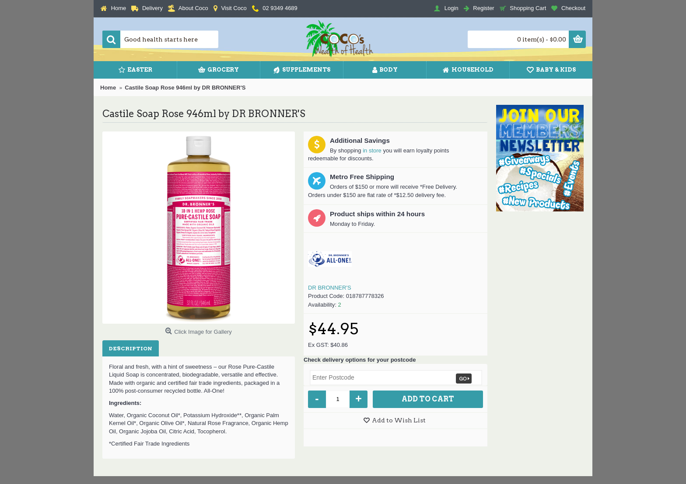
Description (130, 348)
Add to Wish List (399, 420)
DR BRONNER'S (329, 287)
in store (372, 150)
